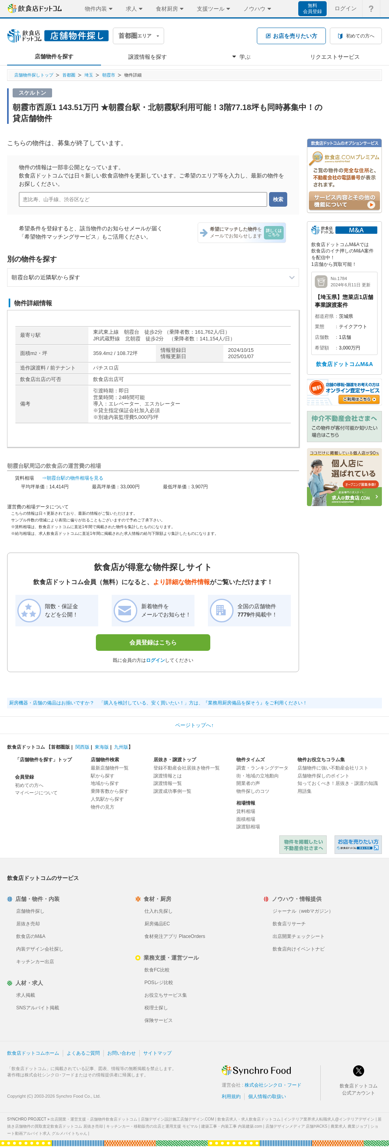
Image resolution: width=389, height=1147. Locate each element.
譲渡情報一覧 (167, 783)
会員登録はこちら (153, 642)
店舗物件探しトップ (33, 75)
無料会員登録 (312, 8)
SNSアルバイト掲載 (37, 1008)
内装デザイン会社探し (40, 949)
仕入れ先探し (158, 911)
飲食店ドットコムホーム (33, 1053)
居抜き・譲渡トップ (174, 759)
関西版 (82, 747)
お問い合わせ (121, 1053)
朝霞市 (108, 75)
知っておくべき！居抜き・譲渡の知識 (337, 783)
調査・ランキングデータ (262, 768)
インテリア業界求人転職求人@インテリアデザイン (329, 1119)
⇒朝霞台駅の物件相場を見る (72, 478)
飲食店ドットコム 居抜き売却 (358, 844)
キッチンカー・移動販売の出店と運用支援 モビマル (152, 1126)
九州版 (121, 747)
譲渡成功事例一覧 (172, 791)
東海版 (102, 747)
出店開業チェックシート (299, 936)
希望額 (322, 348)
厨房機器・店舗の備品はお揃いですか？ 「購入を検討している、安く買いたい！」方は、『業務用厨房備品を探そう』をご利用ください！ (158, 703)
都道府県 (324, 316)
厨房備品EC (157, 924)
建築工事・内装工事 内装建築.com (231, 1126)
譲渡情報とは (167, 776)
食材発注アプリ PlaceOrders (174, 936)
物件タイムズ (250, 759)
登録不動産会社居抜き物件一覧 (186, 768)
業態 (319, 326)
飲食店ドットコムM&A (344, 364)
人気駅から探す (107, 799)
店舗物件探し (30, 911)
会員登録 (24, 777)
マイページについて (36, 793)
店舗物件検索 (105, 759)
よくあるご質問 (83, 1053)
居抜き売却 (28, 924)
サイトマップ (157, 1053)
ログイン (155, 660)
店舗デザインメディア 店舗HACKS (296, 1126)
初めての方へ (29, 785)
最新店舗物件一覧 (110, 768)
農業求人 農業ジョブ (349, 1126)
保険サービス (158, 1020)
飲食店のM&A (30, 936)
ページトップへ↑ (194, 725)
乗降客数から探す (110, 791)
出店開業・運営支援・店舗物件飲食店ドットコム (93, 1119)
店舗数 (322, 337)
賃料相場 (245, 811)
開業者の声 (248, 783)
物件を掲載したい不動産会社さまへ (303, 844)
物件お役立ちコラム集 (321, 759)
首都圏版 (60, 747)
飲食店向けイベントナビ (299, 949)
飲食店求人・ (249, 1119)
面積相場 (245, 819)
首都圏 (68, 75)
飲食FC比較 (157, 970)
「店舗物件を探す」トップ (43, 759)
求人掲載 (25, 995)
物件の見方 (102, 807)
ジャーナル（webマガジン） (303, 911)
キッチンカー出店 (35, 961)
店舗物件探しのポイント (323, 776)
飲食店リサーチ (289, 924)
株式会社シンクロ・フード (273, 1085)
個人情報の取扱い (267, 1096)
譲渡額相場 (248, 826)
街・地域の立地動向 (257, 776)
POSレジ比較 (158, 982)
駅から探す (102, 776)
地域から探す (105, 783)
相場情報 (245, 803)
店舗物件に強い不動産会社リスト (332, 768)
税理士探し (156, 1008)
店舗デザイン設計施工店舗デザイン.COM (177, 1119)
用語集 (304, 791)
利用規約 (231, 1096)
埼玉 (88, 75)
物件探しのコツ (252, 791)
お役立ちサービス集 (165, 995)
